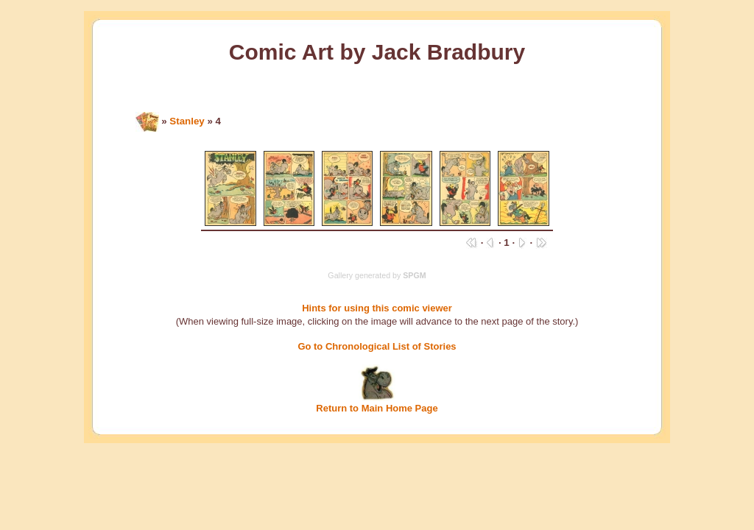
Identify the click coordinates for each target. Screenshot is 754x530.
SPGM (414, 275)
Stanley (186, 121)
